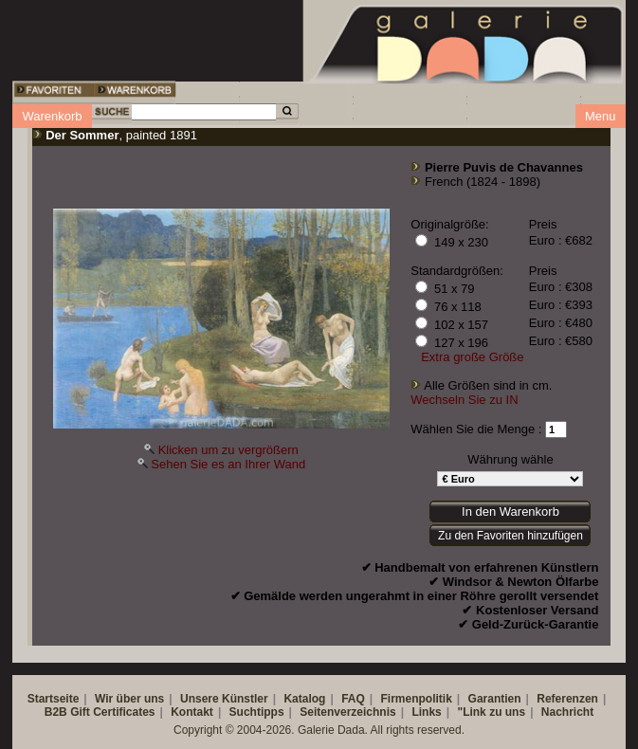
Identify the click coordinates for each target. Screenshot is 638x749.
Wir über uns (129, 698)
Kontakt (192, 712)
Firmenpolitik (416, 698)
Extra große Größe (472, 357)
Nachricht (567, 712)
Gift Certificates (112, 712)
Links (426, 712)
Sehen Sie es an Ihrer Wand (228, 464)
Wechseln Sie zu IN (464, 400)
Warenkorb (52, 116)
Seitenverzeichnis (347, 712)
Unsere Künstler (224, 698)
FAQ (353, 698)
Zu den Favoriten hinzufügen (510, 535)
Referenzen (567, 698)
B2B (56, 712)
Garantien (494, 698)
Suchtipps (256, 712)
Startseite (53, 698)
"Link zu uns (491, 712)
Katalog (304, 698)
